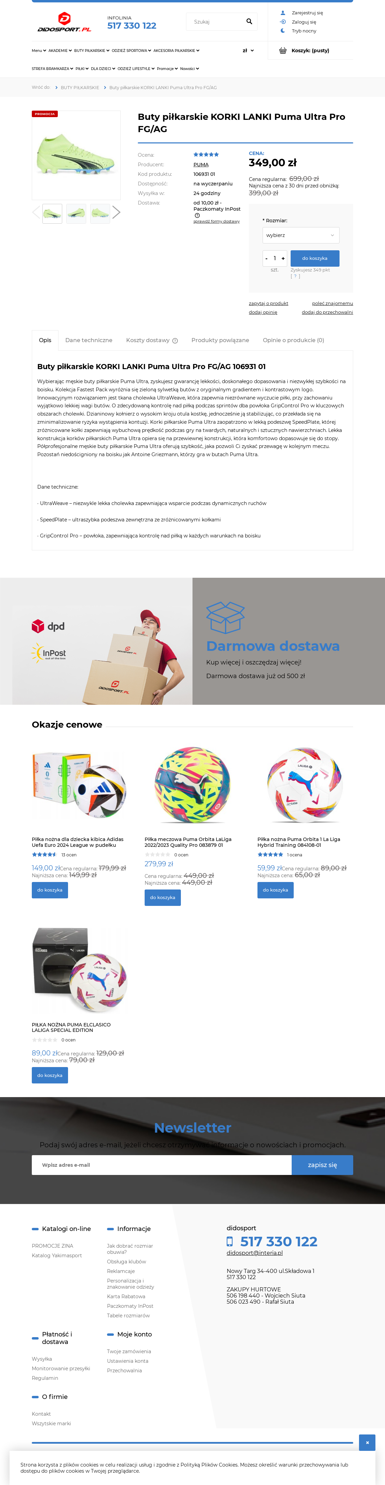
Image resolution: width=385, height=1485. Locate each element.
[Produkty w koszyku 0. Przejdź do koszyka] (310, 50)
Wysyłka (42, 1359)
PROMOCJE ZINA (52, 1246)
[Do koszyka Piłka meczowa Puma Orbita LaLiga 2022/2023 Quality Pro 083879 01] (163, 897)
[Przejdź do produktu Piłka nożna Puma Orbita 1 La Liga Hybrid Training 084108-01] (305, 793)
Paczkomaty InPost (130, 1306)
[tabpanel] (192, 451)
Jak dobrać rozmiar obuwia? (130, 1249)
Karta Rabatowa (126, 1296)
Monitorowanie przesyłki (61, 1368)
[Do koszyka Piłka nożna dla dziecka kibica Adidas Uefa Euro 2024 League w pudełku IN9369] (50, 890)
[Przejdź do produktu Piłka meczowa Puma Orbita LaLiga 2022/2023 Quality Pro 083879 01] (192, 793)
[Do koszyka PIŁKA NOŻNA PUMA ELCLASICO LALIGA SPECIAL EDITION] (50, 1075)
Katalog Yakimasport (57, 1255)
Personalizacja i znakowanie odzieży (130, 1284)
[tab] (45, 340)
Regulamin (45, 1378)
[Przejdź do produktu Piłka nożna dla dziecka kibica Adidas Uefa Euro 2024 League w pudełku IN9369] (80, 793)
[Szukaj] (249, 22)
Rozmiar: (275, 220)
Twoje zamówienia (129, 1351)
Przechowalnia (124, 1371)
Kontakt (41, 1414)
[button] (36, 214)
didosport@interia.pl (255, 1253)
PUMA (201, 165)
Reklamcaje (121, 1271)
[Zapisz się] (322, 1165)
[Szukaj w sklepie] (215, 22)
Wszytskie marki (51, 1423)
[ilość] (275, 258)
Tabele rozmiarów (128, 1316)
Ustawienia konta (127, 1361)
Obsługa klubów (126, 1262)
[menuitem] (39, 50)
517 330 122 (131, 26)
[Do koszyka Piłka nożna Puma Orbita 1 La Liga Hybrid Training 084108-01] (275, 890)
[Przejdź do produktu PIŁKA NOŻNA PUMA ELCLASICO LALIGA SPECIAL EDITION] (80, 978)
